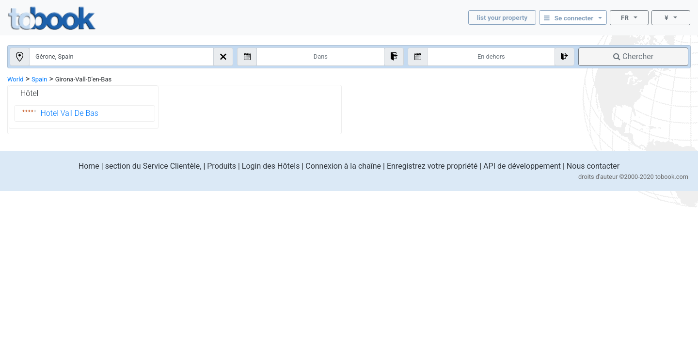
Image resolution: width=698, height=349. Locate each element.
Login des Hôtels (271, 166)
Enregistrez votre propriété (432, 166)
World (15, 79)
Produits (221, 166)
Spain (39, 79)
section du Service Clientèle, (153, 166)
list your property (502, 17)
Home (89, 166)
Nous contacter (593, 166)
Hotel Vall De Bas (69, 113)
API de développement (522, 166)
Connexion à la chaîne (343, 166)
